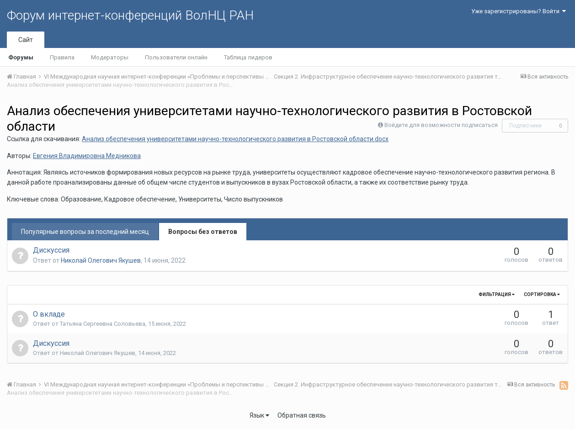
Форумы (20, 57)
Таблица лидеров (248, 57)
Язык (259, 415)
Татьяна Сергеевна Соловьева (102, 323)
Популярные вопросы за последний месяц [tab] (85, 231)
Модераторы (109, 57)
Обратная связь (301, 415)
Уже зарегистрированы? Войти (518, 11)
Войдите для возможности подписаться (441, 125)
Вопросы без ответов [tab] (202, 231)
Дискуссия (51, 250)
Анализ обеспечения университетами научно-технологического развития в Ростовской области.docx (235, 139)
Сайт (25, 39)
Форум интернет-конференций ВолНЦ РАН (130, 15)
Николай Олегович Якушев (101, 260)
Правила (62, 57)
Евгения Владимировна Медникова (87, 155)
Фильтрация (497, 294)
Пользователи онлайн (176, 57)
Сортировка (542, 294)
